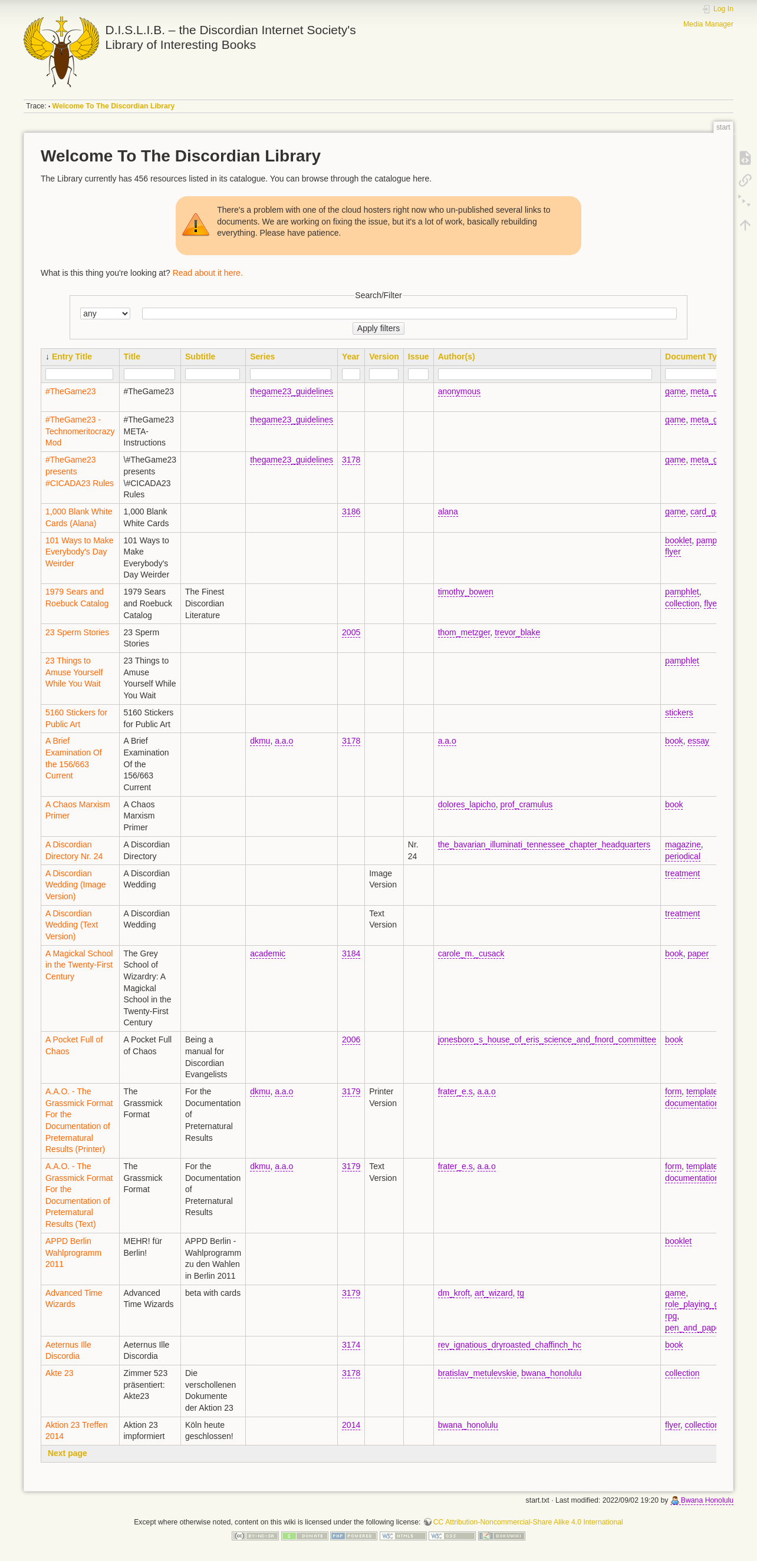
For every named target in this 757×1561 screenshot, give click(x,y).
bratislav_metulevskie (477, 1373)
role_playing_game (700, 1304)
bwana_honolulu (551, 1373)
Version (384, 356)
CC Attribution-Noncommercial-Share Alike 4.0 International (528, 1522)
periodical (682, 856)
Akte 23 (59, 1373)
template (702, 1091)
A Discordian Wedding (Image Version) (75, 885)
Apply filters (378, 328)
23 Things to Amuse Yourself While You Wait (74, 672)
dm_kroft (454, 1293)
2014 (351, 1425)
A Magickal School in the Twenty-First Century (79, 965)
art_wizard (494, 1293)
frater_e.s (455, 1091)
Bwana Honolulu (707, 1500)
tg (520, 1293)
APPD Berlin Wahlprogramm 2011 (73, 1252)
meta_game (712, 391)
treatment (682, 873)
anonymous (459, 391)
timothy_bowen (465, 591)
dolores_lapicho (467, 804)
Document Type (695, 356)
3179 (351, 1091)
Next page (67, 1453)
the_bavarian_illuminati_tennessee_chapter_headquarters (544, 844)
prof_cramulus (526, 804)
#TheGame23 (70, 391)
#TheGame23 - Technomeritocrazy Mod (80, 431)
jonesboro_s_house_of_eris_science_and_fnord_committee (547, 1039)
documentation (692, 1103)
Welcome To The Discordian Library (113, 106)
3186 (351, 511)
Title (132, 356)
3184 (351, 953)
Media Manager (708, 24)
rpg (671, 1316)
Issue (418, 356)
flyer (672, 551)
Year (351, 356)
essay (698, 740)
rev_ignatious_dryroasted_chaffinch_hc (509, 1344)
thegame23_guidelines (291, 391)
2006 (351, 1039)
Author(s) (456, 356)
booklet (678, 540)
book (674, 740)
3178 (351, 459)
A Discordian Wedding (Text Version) (71, 925)
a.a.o (284, 740)
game (675, 391)
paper (698, 953)
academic (267, 953)
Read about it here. (208, 273)
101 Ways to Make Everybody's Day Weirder (79, 552)
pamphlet (713, 540)
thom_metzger (464, 632)
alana (448, 511)
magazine (683, 844)
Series (262, 356)
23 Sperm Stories (77, 632)
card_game (711, 511)
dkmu (260, 740)
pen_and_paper (694, 1327)
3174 (351, 1344)
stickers (679, 712)
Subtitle (200, 356)
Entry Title (72, 356)
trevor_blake (517, 632)
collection (682, 603)
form (673, 1091)
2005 (351, 632)
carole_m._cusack (471, 953)
